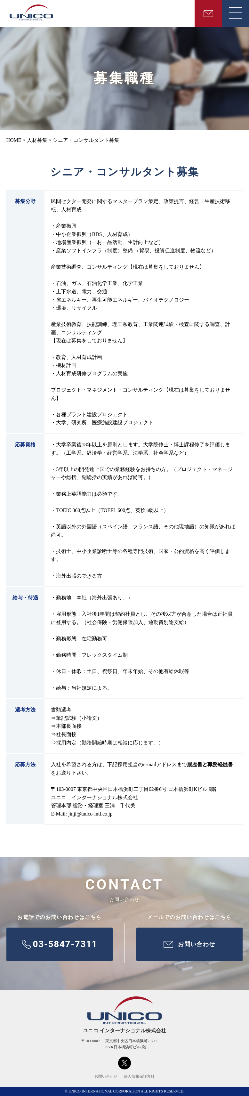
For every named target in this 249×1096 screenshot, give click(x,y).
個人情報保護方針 (139, 1076)
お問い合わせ (105, 1076)
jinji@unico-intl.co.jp (90, 813)
